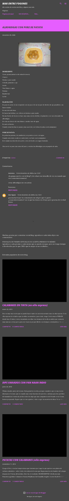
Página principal (8, 14)
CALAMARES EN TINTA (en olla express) (25, 305)
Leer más (63, 327)
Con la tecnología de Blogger (34, 493)
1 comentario (17, 404)
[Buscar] (60, 3)
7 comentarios (18, 481)
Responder (12, 190)
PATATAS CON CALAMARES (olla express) (25, 460)
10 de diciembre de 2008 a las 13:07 (28, 173)
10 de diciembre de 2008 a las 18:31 (29, 195)
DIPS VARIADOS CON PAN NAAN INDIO (24, 382)
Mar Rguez (12, 195)
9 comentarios (18, 327)
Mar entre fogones (14, 3)
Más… (36, 14)
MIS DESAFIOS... (24, 14)
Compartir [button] (60, 158)
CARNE (13, 158)
